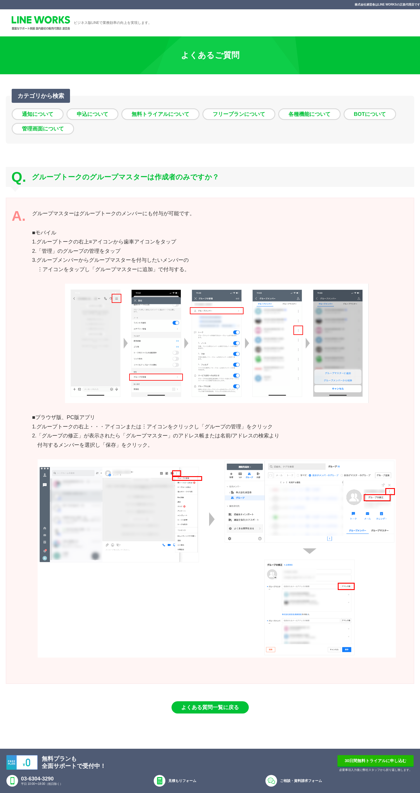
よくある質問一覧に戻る (210, 707)
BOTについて (370, 114)
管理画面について (43, 129)
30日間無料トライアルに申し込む (376, 760)
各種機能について (309, 114)
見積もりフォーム (182, 781)
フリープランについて (239, 114)
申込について (92, 114)
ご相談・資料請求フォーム (301, 781)
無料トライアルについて (160, 114)
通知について (37, 114)
